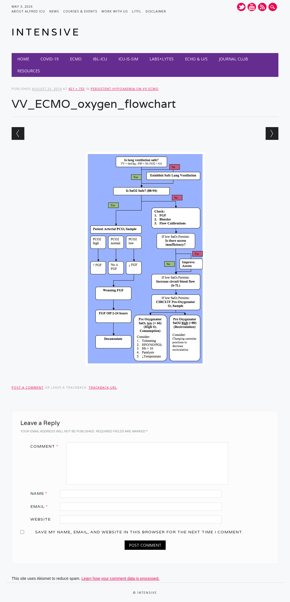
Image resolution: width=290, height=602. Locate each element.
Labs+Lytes (162, 59)
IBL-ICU (100, 59)
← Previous (18, 133)
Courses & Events (80, 11)
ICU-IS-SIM (128, 59)
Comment (46, 446)
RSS (262, 7)
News (54, 11)
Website (40, 519)
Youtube (252, 7)
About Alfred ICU (28, 11)
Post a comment (28, 387)
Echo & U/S (196, 59)
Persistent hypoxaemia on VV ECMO (125, 89)
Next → (272, 133)
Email (41, 506)
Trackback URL (103, 387)
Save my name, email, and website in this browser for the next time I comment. (139, 531)
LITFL (136, 11)
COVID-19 (49, 59)
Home (23, 59)
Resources (28, 70)
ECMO (76, 59)
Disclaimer (156, 11)
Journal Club (233, 59)
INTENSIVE (46, 32)
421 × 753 (77, 89)
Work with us (114, 11)
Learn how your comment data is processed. (120, 578)
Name (40, 493)
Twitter (241, 7)
